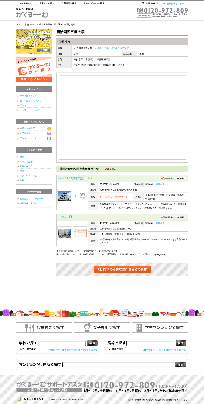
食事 (22, 157)
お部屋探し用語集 (28, 203)
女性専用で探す (102, 327)
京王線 (158, 350)
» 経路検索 (159, 184)
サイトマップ (181, 399)
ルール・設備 (26, 161)
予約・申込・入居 (28, 176)
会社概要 (167, 399)
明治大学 (82, 350)
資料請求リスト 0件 (176, 3)
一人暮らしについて (29, 110)
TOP (25, 3)
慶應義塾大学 (69, 350)
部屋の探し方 (26, 166)
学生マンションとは (29, 138)
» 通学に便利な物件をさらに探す (112, 48)
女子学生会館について (30, 101)
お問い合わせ (150, 3)
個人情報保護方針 (152, 399)
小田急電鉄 (169, 350)
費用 (22, 180)
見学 (22, 171)
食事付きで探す (46, 3)
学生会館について (28, 96)
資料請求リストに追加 (173, 178)
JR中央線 (148, 350)
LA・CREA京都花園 (71, 178)
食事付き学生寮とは (29, 128)
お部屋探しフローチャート (32, 198)
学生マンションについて (31, 105)
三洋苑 (62, 217)
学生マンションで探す (94, 3)
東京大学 (93, 350)
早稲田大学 (54, 350)
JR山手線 (181, 350)
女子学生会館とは (28, 133)
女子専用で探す (69, 3)
